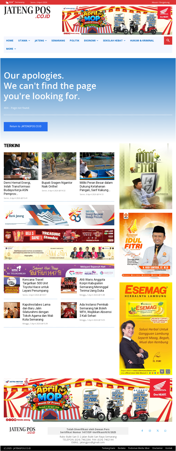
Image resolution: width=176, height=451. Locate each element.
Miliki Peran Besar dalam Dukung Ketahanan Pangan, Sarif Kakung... (96, 186)
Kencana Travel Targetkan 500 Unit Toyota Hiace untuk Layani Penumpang (36, 285)
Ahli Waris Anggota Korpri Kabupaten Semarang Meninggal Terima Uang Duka (94, 285)
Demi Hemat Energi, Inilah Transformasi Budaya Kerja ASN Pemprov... (17, 188)
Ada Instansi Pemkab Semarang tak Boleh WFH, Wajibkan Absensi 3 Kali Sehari (96, 310)
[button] (168, 40)
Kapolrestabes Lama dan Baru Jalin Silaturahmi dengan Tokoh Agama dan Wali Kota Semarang (38, 312)
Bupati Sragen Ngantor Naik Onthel (57, 184)
